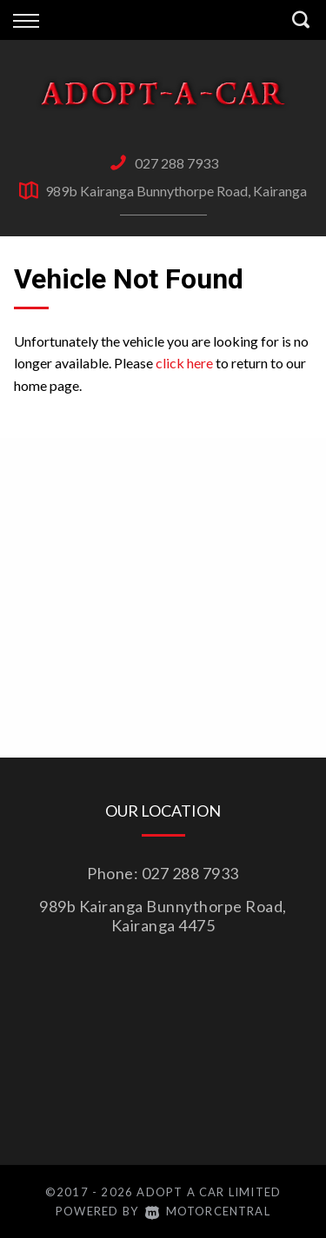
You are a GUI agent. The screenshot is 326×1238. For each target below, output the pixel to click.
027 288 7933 (176, 163)
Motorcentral (207, 1211)
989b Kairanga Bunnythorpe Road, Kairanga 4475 (163, 916)
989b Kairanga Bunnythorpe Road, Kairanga (176, 190)
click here (184, 362)
